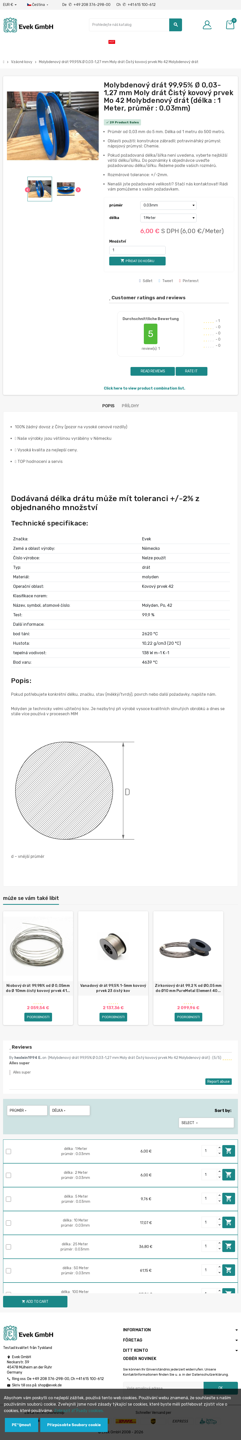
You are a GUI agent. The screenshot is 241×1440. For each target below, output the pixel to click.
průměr (116, 205)
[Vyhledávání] (135, 24)
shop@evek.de (50, 1385)
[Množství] (137, 250)
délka (114, 218)
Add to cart (228, 1150)
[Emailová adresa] (163, 1388)
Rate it (191, 371)
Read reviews (152, 371)
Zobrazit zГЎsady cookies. (79, 1410)
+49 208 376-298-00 (50, 1379)
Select (190, 1123)
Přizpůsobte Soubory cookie (74, 1425)
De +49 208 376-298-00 (86, 5)
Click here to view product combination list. (144, 388)
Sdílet (146, 281)
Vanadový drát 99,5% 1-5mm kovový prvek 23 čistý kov (113, 988)
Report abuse (218, 1081)
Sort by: (223, 1110)
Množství (117, 241)
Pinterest (189, 281)
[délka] (168, 218)
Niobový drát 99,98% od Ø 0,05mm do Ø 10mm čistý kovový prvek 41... (38, 988)
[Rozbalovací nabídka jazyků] (38, 4)
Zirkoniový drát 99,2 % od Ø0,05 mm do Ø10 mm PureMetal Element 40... (188, 988)
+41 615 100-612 (90, 1379)
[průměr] (168, 205)
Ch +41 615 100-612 (136, 5)
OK (220, 1388)
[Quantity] (209, 1150)
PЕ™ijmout (21, 1425)
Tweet (166, 281)
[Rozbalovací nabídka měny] (10, 4)
